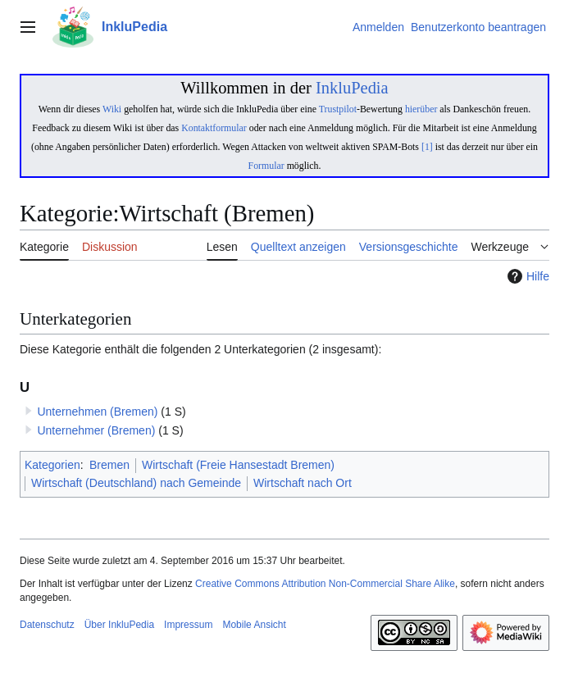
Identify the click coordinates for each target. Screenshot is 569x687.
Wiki (111, 109)
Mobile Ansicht (253, 624)
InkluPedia (352, 88)
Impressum (188, 624)
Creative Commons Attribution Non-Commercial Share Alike (325, 583)
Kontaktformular (214, 128)
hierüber (421, 109)
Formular (266, 165)
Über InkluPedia (119, 624)
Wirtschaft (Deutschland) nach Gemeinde (136, 482)
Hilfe (526, 276)
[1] (427, 146)
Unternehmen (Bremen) (97, 411)
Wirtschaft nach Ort (302, 482)
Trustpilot (338, 109)
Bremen (109, 464)
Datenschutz (47, 624)
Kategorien (52, 464)
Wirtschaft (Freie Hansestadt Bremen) (238, 464)
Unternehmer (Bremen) (96, 430)
